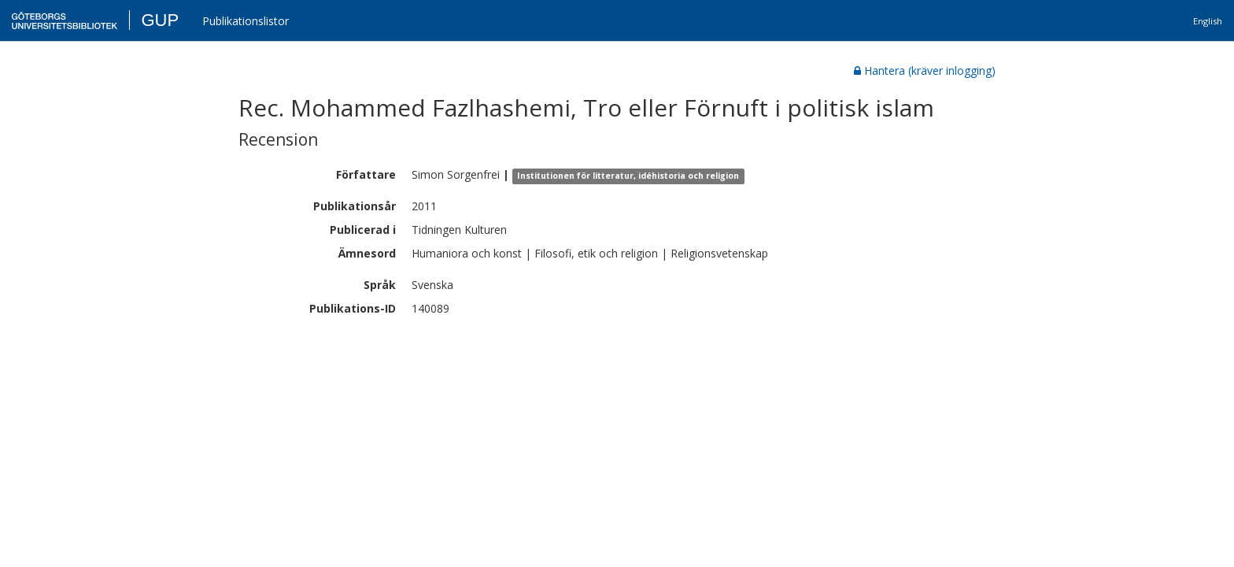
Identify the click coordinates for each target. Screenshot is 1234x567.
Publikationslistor (245, 20)
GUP (160, 20)
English (1207, 21)
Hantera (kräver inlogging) (925, 70)
